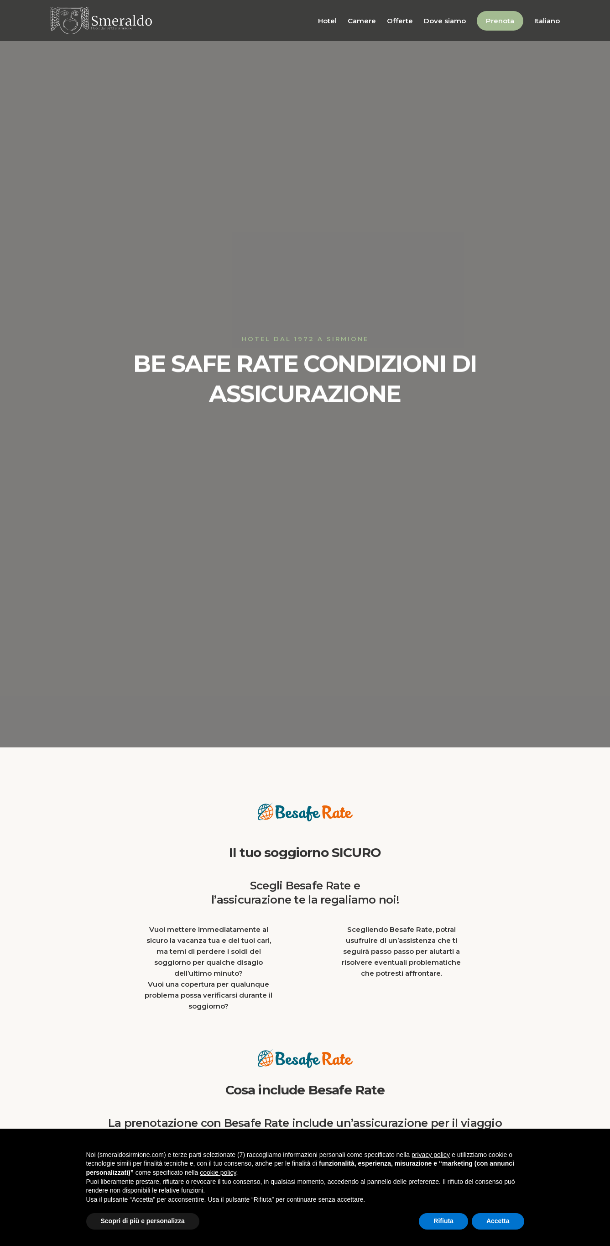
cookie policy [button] (218, 1172)
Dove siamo (445, 20)
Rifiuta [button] (443, 1221)
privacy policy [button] (431, 1154)
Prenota (500, 20)
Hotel (327, 20)
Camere (362, 20)
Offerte (400, 20)
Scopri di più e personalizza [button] (143, 1221)
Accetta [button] (498, 1221)
